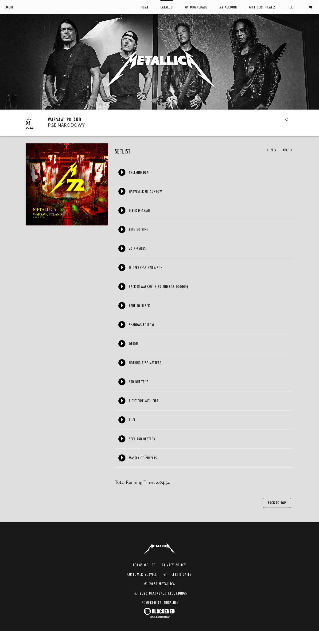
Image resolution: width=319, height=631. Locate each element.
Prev (271, 150)
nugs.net (171, 602)
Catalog (166, 7)
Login (9, 7)
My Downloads (196, 7)
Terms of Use (144, 565)
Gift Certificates (262, 7)
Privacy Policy (174, 565)
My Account (228, 7)
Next (288, 150)
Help (291, 7)
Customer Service (142, 574)
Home (144, 7)
